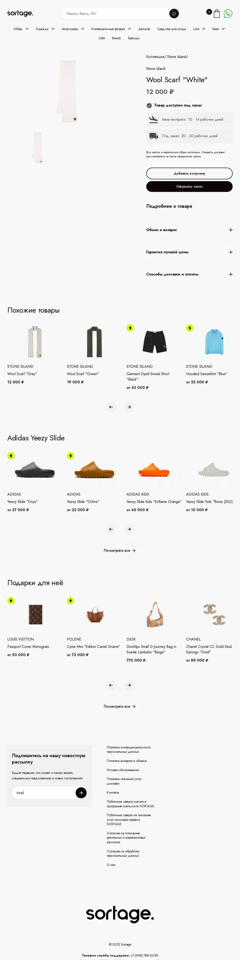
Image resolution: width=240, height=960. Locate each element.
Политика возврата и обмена (127, 761)
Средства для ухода (171, 29)
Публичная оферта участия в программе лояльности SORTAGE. (131, 803)
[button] (21, 29)
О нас (111, 865)
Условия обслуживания (123, 770)
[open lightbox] (37, 148)
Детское (144, 29)
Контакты (113, 792)
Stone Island (176, 57)
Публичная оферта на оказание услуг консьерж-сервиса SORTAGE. (129, 819)
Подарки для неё (35, 582)
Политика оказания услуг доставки (124, 781)
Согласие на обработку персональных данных (123, 853)
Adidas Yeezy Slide (36, 438)
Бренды (133, 38)
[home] (23, 13)
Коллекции (155, 57)
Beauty (116, 38)
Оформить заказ (189, 186)
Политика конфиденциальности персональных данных (129, 749)
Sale (102, 38)
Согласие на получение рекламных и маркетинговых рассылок (126, 837)
